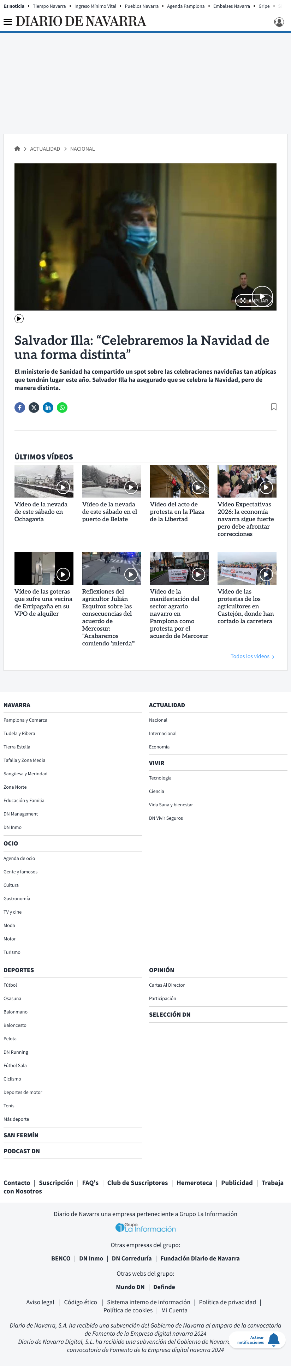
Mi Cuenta (174, 1310)
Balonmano (16, 1012)
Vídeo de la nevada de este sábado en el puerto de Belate (109, 512)
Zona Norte (15, 787)
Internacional (163, 733)
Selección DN (170, 1014)
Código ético (81, 1302)
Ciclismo (12, 1079)
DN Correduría (132, 1258)
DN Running (16, 1052)
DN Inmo (13, 827)
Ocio (11, 843)
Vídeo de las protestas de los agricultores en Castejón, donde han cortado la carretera (246, 607)
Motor (10, 938)
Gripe (264, 6)
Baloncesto (15, 1025)
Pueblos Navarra (142, 6)
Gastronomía (17, 898)
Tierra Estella (17, 747)
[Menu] (8, 22)
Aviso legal (40, 1302)
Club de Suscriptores (137, 1183)
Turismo (12, 952)
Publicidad (237, 1183)
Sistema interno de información (148, 1302)
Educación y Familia (24, 800)
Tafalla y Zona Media (24, 760)
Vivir (156, 763)
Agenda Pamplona (185, 6)
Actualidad (45, 148)
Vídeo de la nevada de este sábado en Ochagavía (40, 512)
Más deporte (16, 1119)
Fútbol (10, 985)
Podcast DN (22, 1151)
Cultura (11, 885)
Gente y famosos (20, 871)
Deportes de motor (23, 1092)
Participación (162, 998)
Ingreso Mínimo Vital (96, 6)
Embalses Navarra (231, 6)
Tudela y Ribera (19, 733)
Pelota (10, 1038)
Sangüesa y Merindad (26, 773)
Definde (164, 1287)
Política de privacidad (227, 1302)
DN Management (21, 814)
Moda (9, 925)
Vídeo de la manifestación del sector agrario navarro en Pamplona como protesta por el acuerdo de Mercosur (179, 614)
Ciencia (156, 791)
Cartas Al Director (167, 985)
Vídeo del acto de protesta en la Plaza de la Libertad (177, 512)
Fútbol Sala (15, 1065)
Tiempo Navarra (49, 6)
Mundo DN (130, 1287)
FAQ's (90, 1183)
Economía (159, 747)
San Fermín (22, 1135)
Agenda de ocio (19, 858)
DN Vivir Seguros (166, 818)
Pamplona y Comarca (25, 720)
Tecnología (160, 778)
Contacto (17, 1183)
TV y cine (13, 912)
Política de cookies (128, 1310)
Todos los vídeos (250, 656)
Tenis (9, 1105)
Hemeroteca (195, 1183)
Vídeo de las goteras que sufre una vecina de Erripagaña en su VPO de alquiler (43, 603)
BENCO (61, 1258)
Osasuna (12, 998)
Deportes (19, 970)
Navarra (17, 705)
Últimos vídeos (43, 457)
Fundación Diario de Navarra (200, 1258)
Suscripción (56, 1183)
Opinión (161, 970)
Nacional (82, 148)
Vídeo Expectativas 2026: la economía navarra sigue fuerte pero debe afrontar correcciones (246, 519)
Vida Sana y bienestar (171, 804)
